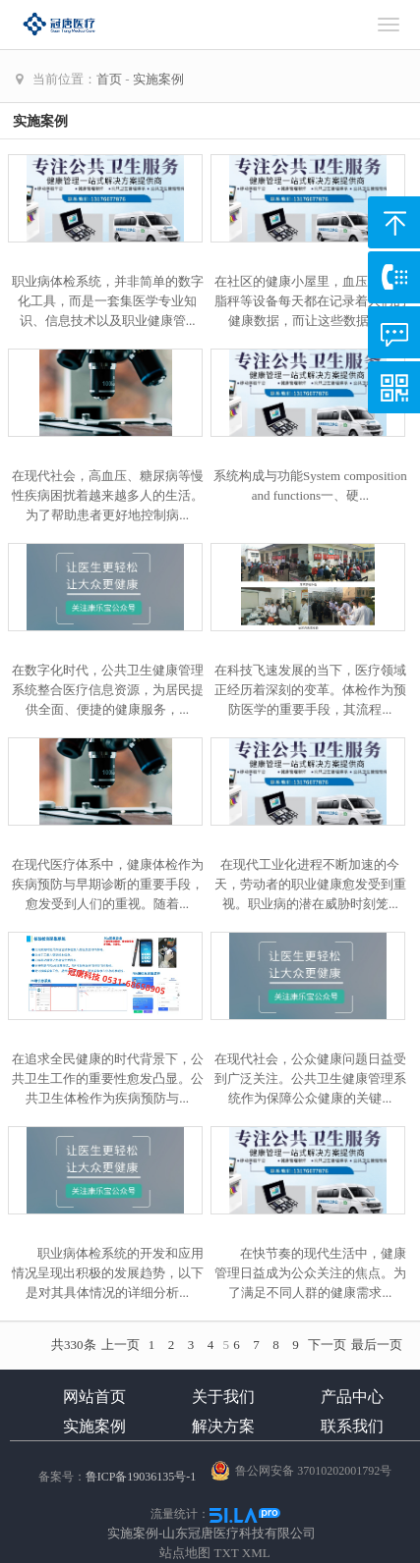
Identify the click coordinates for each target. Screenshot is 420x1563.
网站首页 (94, 1396)
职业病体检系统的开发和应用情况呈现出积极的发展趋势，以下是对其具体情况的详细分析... (108, 1273)
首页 (109, 79)
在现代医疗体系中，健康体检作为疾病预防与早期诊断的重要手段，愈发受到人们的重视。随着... (108, 884)
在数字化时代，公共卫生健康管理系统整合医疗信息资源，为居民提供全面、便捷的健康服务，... (108, 690)
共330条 (73, 1344)
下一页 (327, 1344)
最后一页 (376, 1344)
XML (256, 1552)
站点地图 (184, 1552)
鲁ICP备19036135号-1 (141, 1476)
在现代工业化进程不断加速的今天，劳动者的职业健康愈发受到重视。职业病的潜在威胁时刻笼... (310, 884)
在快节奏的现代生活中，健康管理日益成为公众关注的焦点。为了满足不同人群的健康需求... (310, 1273)
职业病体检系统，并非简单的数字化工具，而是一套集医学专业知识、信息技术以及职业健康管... (108, 301)
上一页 (120, 1344)
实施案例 (158, 79)
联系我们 (352, 1426)
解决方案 (223, 1426)
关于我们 (223, 1396)
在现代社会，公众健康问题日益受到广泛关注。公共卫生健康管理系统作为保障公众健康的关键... (310, 1078)
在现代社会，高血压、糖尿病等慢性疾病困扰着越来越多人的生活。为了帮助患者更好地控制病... (108, 495)
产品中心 (352, 1396)
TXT (226, 1552)
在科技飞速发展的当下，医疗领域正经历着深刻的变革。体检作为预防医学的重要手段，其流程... (310, 690)
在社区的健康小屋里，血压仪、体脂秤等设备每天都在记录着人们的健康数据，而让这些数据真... (310, 301)
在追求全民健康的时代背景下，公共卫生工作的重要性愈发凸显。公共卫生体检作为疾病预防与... (108, 1078)
